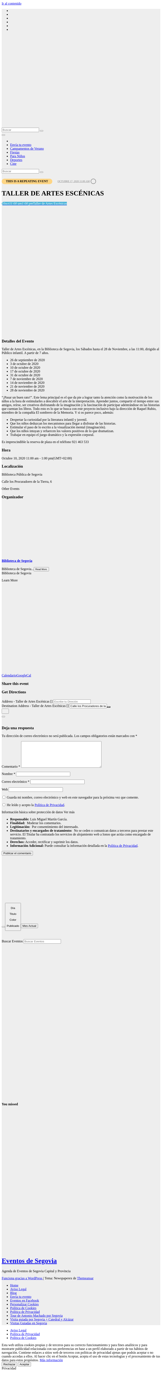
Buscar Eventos (12, 946)
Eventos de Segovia (29, 1265)
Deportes (16, 160)
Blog (13, 1298)
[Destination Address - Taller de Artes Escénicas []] (88, 706)
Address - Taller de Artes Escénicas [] (27, 701)
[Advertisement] (81, 96)
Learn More (10, 580)
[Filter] (3, 931)
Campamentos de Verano (27, 148)
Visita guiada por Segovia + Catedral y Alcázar (42, 1324)
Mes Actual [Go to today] (29, 930)
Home (14, 1290)
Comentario (11, 771)
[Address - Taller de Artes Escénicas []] (72, 701)
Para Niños (17, 156)
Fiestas (14, 152)
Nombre (8, 779)
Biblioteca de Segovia (17, 561)
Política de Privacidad (49, 810)
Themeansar (85, 1283)
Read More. (41, 569)
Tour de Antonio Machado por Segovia (36, 1320)
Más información (51, 1365)
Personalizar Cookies (24, 1309)
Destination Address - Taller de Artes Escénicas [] (35, 706)
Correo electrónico (16, 786)
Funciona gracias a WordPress (22, 1283)
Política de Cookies (23, 1313)
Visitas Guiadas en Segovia (28, 1328)
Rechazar (9, 1369)
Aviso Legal (18, 1294)
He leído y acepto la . (34, 810)
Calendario (9, 675)
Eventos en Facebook (24, 1305)
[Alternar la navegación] (3, 135)
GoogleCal (23, 675)
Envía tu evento (20, 145)
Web (5, 794)
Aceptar (24, 1369)
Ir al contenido (11, 3)
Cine (13, 163)
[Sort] (13, 922)
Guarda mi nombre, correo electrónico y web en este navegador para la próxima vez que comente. (73, 802)
